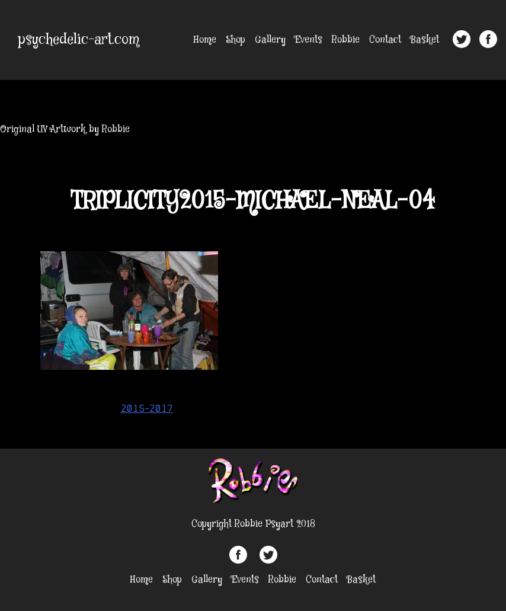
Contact (385, 40)
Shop (235, 40)
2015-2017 (147, 408)
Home (205, 40)
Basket (425, 40)
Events (308, 40)
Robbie (346, 40)
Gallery (270, 40)
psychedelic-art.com (79, 40)
